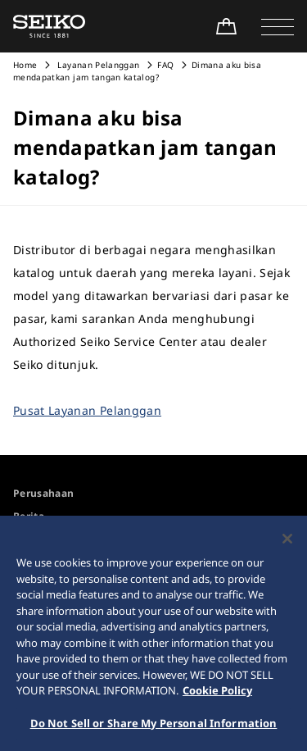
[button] (277, 26)
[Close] (287, 543)
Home (25, 65)
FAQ (165, 65)
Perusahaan (43, 493)
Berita (28, 516)
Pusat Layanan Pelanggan (87, 410)
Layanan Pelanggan (97, 65)
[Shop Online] (226, 26)
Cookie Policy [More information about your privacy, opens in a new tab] (217, 694)
